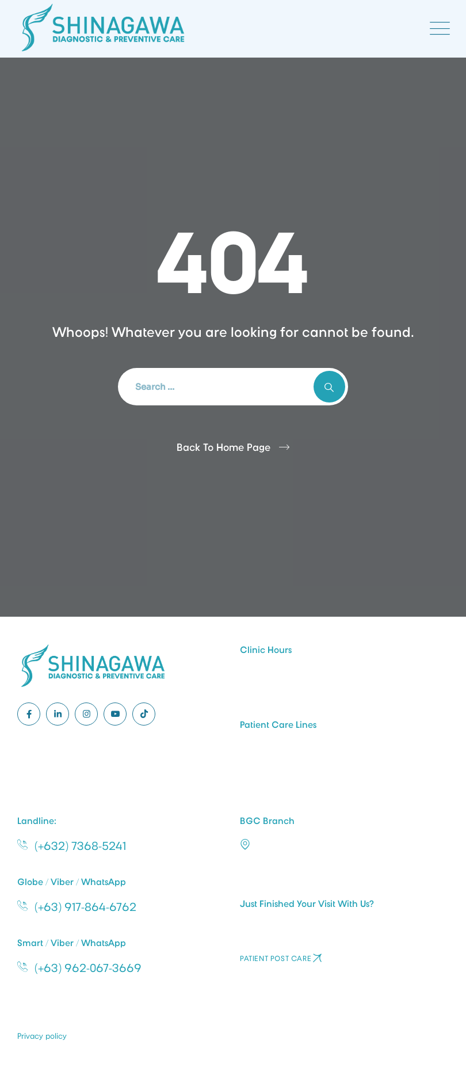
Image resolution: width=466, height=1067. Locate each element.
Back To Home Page (223, 447)
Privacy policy (42, 1036)
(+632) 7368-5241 (80, 846)
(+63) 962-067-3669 (88, 968)
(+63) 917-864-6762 (85, 907)
